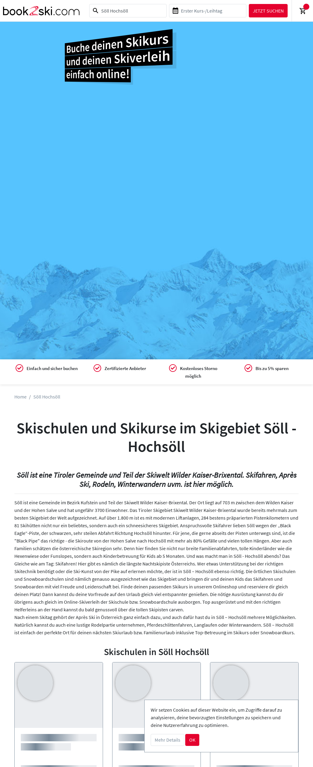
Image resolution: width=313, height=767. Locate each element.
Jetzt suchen (267, 11)
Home (20, 397)
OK (192, 740)
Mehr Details (167, 740)
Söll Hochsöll (46, 397)
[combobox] (127, 10)
